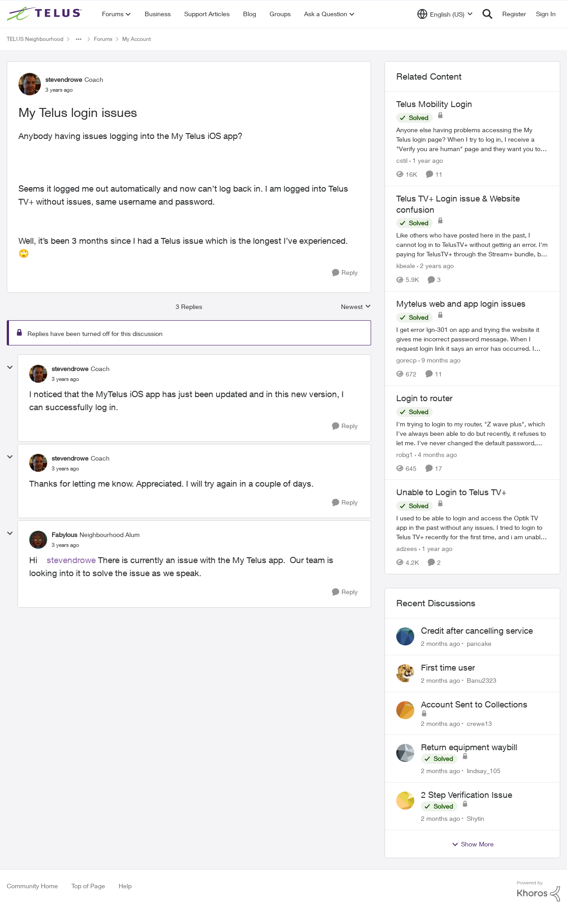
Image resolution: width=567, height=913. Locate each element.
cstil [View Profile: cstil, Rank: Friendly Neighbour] (402, 160)
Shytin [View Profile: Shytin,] (475, 818)
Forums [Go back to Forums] (103, 39)
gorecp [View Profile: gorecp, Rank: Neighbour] (406, 360)
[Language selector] (445, 14)
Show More (473, 844)
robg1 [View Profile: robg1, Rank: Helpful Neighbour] (404, 454)
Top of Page (88, 886)
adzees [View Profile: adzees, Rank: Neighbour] (406, 548)
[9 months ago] (439, 360)
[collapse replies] (9, 367)
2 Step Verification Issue (466, 795)
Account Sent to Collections (474, 704)
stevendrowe (71, 560)
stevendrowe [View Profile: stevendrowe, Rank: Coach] (63, 79)
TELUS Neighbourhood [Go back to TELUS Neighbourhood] (35, 39)
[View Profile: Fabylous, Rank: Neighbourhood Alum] (38, 540)
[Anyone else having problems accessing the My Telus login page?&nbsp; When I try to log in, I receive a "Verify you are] (472, 139)
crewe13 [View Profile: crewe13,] (479, 723)
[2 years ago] (435, 265)
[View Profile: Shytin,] (405, 801)
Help (125, 886)
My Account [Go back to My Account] (136, 39)
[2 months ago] (440, 643)
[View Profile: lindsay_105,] (405, 753)
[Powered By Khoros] (538, 891)
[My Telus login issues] (65, 379)
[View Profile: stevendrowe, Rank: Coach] (29, 84)
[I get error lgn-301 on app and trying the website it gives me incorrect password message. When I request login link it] (472, 339)
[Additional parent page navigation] (78, 39)
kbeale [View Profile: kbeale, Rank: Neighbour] (405, 265)
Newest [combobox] (356, 307)
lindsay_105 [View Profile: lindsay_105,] (484, 770)
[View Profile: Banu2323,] (405, 673)
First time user (448, 667)
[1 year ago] (426, 160)
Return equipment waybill (469, 747)
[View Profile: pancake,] (405, 636)
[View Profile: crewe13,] (405, 710)
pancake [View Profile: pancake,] (479, 643)
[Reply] (344, 273)
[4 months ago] (436, 454)
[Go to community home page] (45, 14)
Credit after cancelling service (477, 631)
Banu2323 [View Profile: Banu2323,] (481, 680)
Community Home (32, 886)
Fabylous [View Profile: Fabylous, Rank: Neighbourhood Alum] (64, 534)
